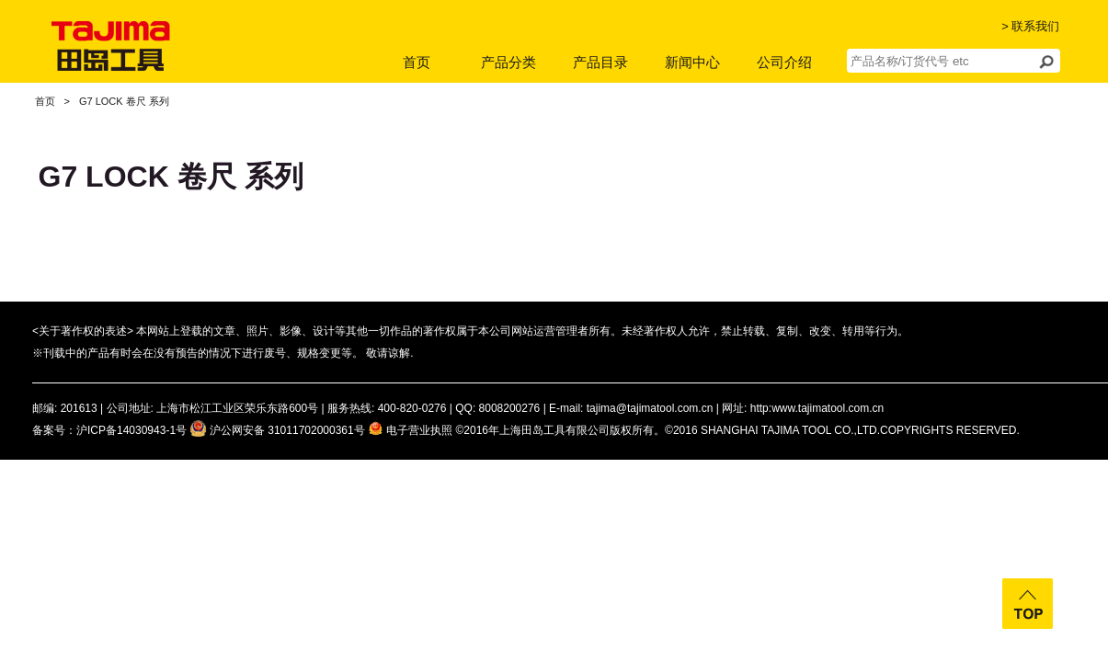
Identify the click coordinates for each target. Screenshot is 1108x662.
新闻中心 (692, 62)
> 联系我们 (1030, 26)
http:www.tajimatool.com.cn (817, 408)
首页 (416, 62)
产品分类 (508, 62)
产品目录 (600, 62)
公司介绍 (784, 62)
